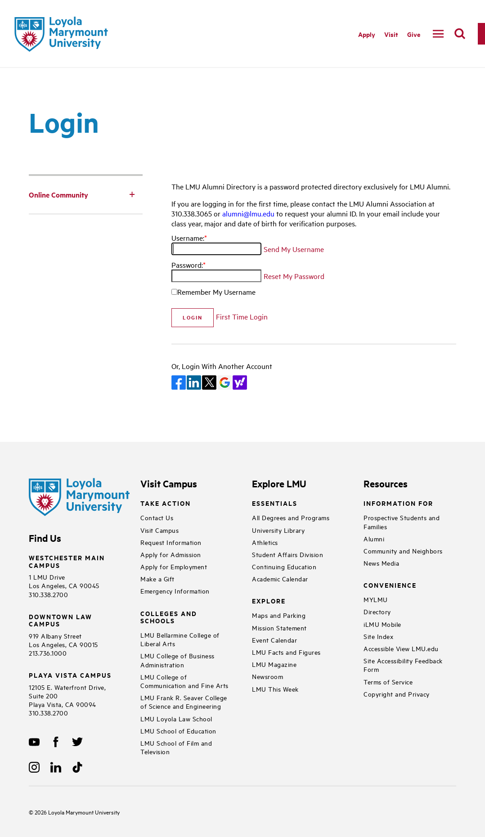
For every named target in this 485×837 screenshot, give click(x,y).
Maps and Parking (278, 615)
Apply (366, 34)
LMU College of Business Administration (177, 659)
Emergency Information (175, 590)
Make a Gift (157, 578)
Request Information (171, 542)
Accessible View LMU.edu (401, 648)
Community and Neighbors (403, 550)
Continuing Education (284, 566)
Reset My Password (294, 276)
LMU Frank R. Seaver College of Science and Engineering (183, 701)
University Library (278, 530)
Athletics (265, 542)
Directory (377, 611)
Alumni (374, 538)
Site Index (378, 636)
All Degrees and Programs (290, 517)
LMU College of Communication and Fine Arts (184, 680)
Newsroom (267, 676)
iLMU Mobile (382, 624)
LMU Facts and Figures (286, 652)
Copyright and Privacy (397, 693)
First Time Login (242, 316)
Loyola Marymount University (76, 812)
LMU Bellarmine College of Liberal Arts (180, 639)
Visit (391, 34)
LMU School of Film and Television (176, 747)
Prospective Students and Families (402, 521)
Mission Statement (279, 627)
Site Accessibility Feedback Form (403, 664)
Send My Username (294, 249)
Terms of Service (388, 681)
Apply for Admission (170, 554)
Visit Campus (159, 530)
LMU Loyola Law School (176, 718)
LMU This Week (275, 688)
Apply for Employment (173, 566)
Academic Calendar (280, 578)
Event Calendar (274, 639)
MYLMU (376, 599)
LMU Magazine (274, 664)
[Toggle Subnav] (132, 194)
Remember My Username (216, 292)
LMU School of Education (178, 730)
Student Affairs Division (287, 554)
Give (413, 34)
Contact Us (156, 517)
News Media (381, 562)
